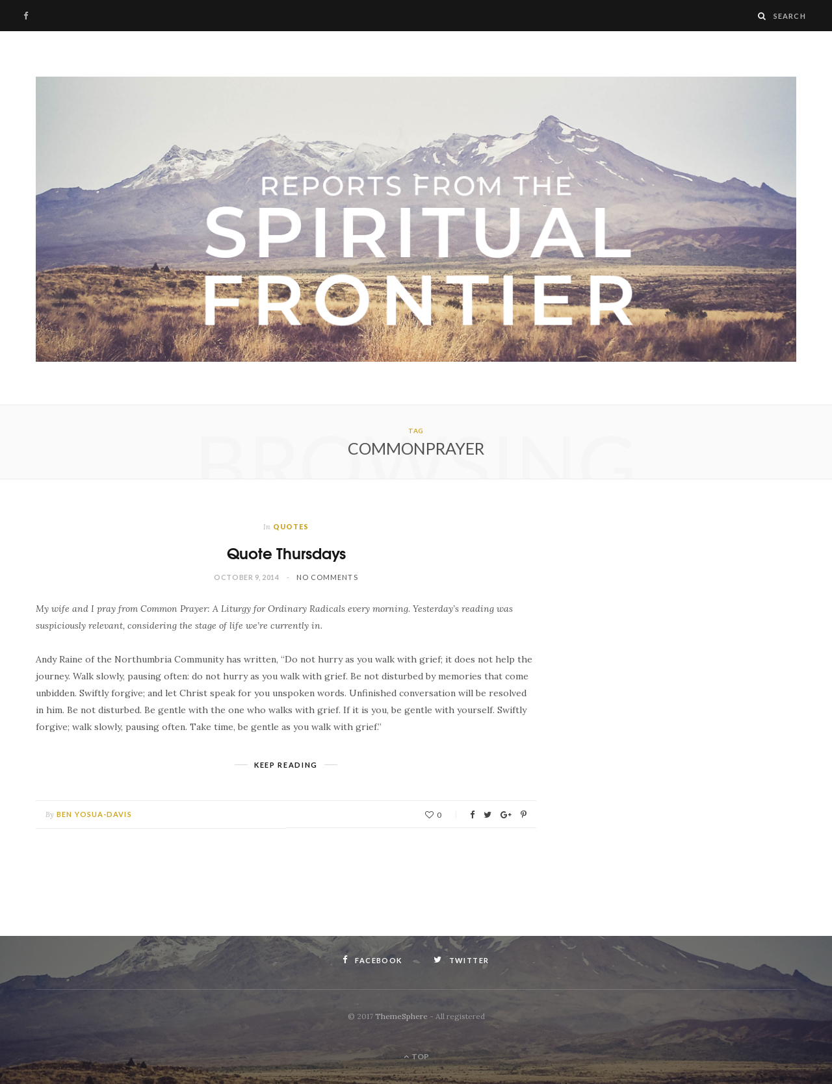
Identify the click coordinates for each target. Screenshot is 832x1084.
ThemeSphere (401, 1016)
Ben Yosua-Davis (94, 814)
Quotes (291, 526)
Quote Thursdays (286, 552)
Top (416, 1056)
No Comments (327, 577)
